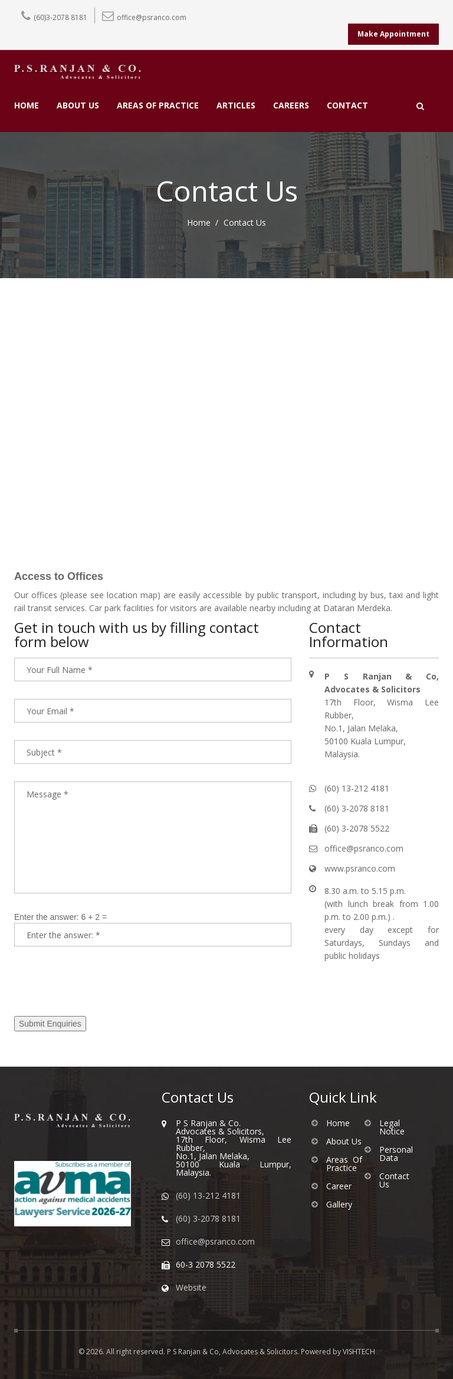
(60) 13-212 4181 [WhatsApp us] (208, 1196)
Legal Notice (392, 1127)
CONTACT (347, 106)
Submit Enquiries (50, 1023)
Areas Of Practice (344, 1164)
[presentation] (103, 987)
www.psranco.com (359, 868)
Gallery (339, 1204)
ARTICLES (235, 106)
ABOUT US (78, 106)
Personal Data (396, 1154)
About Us (344, 1141)
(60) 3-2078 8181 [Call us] (208, 1219)
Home (199, 222)
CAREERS (291, 106)
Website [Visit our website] (191, 1288)
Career (339, 1186)
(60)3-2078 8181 (60, 17)
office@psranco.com (151, 17)
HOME (26, 106)
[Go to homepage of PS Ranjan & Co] (79, 1120)
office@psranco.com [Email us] (215, 1242)
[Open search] (420, 106)
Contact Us (394, 1180)
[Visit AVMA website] (79, 1193)
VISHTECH (359, 1352)
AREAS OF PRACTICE (158, 106)
